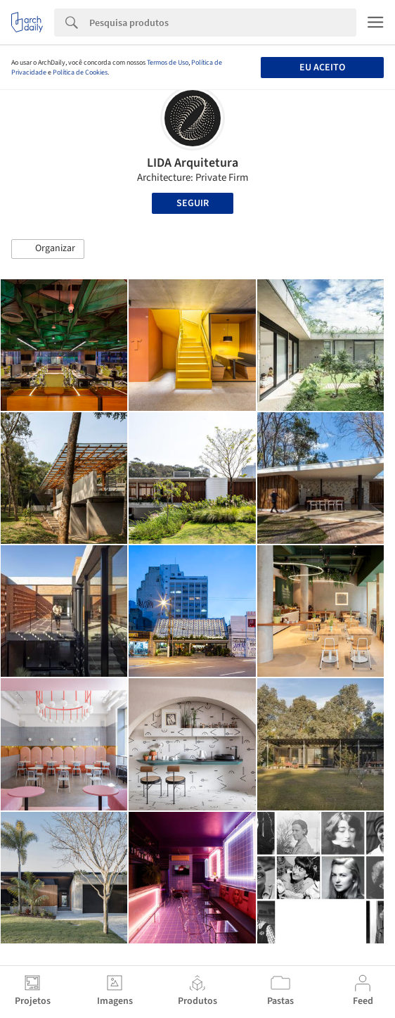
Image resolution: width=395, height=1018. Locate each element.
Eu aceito (322, 68)
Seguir (192, 203)
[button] (47, 249)
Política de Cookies (80, 72)
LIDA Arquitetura (192, 163)
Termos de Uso (167, 63)
